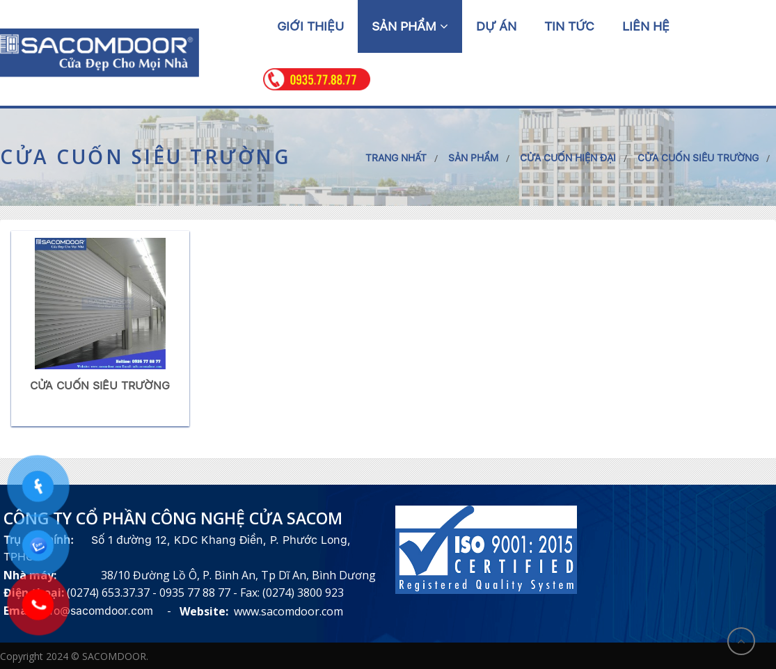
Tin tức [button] (569, 26)
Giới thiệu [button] (310, 26)
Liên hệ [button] (646, 26)
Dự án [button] (496, 26)
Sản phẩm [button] (410, 26)
